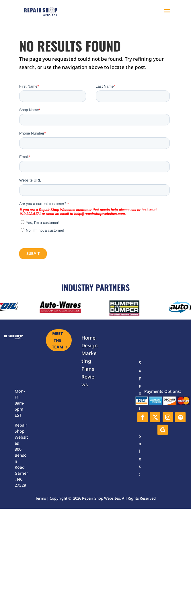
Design (89, 345)
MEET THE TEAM (57, 340)
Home (88, 337)
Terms (40, 498)
